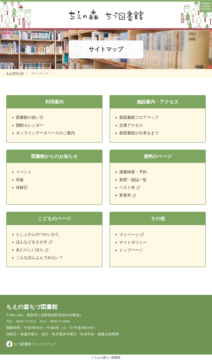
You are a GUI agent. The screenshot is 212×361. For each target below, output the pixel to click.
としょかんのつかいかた (37, 234)
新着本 (127, 195)
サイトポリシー (133, 242)
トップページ (15, 73)
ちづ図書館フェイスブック (35, 344)
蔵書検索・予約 (133, 172)
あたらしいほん (32, 249)
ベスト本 (129, 187)
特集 (20, 180)
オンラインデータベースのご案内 (45, 133)
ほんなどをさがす (34, 242)
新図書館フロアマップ (139, 117)
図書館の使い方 (29, 117)
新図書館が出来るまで (139, 133)
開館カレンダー (29, 125)
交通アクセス (131, 125)
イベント (24, 172)
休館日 (22, 187)
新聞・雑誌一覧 (133, 180)
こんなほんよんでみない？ (39, 257)
